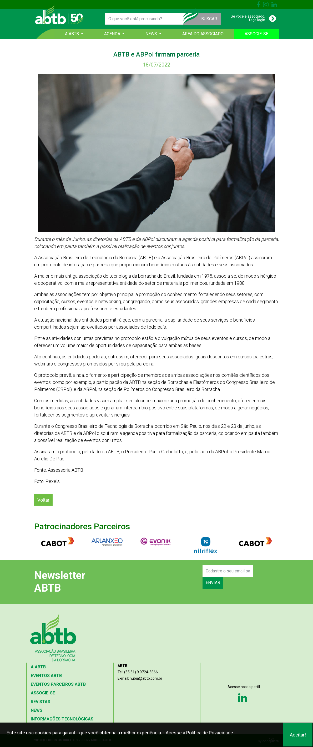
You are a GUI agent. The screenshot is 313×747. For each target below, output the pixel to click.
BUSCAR (209, 18)
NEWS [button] (151, 33)
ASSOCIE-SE (256, 33)
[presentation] (162, 577)
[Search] (228, 571)
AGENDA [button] (112, 33)
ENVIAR (213, 582)
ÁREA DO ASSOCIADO (203, 33)
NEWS (36, 710)
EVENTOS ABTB (46, 675)
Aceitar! (298, 735)
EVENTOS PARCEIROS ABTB (58, 684)
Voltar (43, 500)
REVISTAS (40, 701)
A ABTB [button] (72, 33)
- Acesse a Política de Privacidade (198, 732)
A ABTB (38, 666)
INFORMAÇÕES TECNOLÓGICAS (62, 718)
